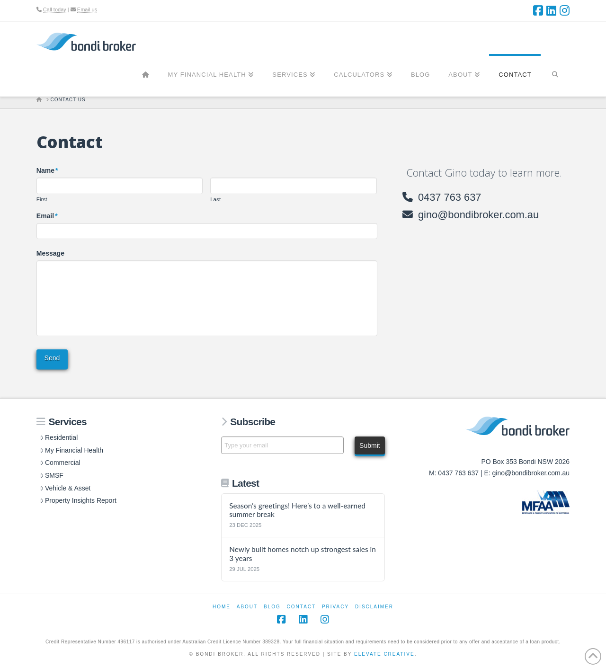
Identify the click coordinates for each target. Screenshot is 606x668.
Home (222, 606)
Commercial (60, 462)
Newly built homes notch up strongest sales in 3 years (302, 553)
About (247, 606)
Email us (87, 9)
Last (215, 199)
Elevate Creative (384, 654)
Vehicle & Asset (65, 488)
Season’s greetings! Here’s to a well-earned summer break (297, 510)
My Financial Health (71, 450)
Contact (301, 606)
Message (50, 253)
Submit (369, 445)
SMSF (51, 475)
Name (47, 170)
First (41, 199)
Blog (272, 606)
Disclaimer (374, 606)
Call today (54, 9)
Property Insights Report (78, 500)
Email (47, 216)
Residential (59, 437)
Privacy (335, 606)
